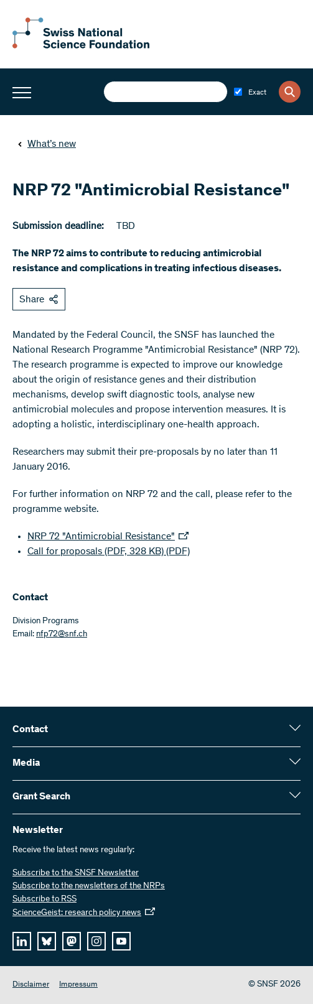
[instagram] (96, 941)
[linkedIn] (21, 941)
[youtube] (121, 941)
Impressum (78, 985)
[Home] (80, 46)
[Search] (290, 92)
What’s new (46, 144)
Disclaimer (30, 985)
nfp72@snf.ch (61, 634)
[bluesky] (46, 941)
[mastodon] (71, 941)
